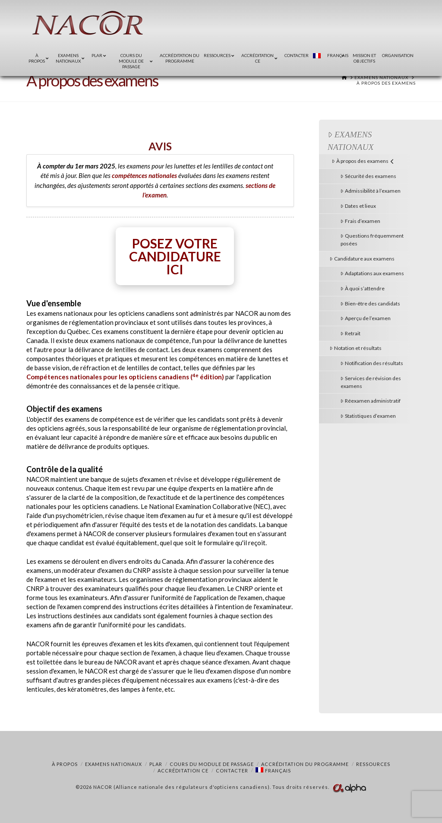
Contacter (232, 770)
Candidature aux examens (362, 258)
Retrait (350, 333)
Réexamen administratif (371, 400)
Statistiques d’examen (368, 416)
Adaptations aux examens (372, 273)
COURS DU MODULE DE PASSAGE (212, 764)
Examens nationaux (351, 141)
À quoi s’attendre (363, 288)
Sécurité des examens (368, 176)
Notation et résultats (356, 348)
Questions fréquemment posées (372, 239)
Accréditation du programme (305, 764)
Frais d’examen (360, 221)
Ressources (373, 764)
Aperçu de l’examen (366, 318)
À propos (65, 764)
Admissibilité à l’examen (371, 190)
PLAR (155, 764)
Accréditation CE (183, 770)
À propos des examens (363, 161)
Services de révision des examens (371, 382)
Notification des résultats (372, 363)
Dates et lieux (358, 206)
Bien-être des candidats (370, 303)
